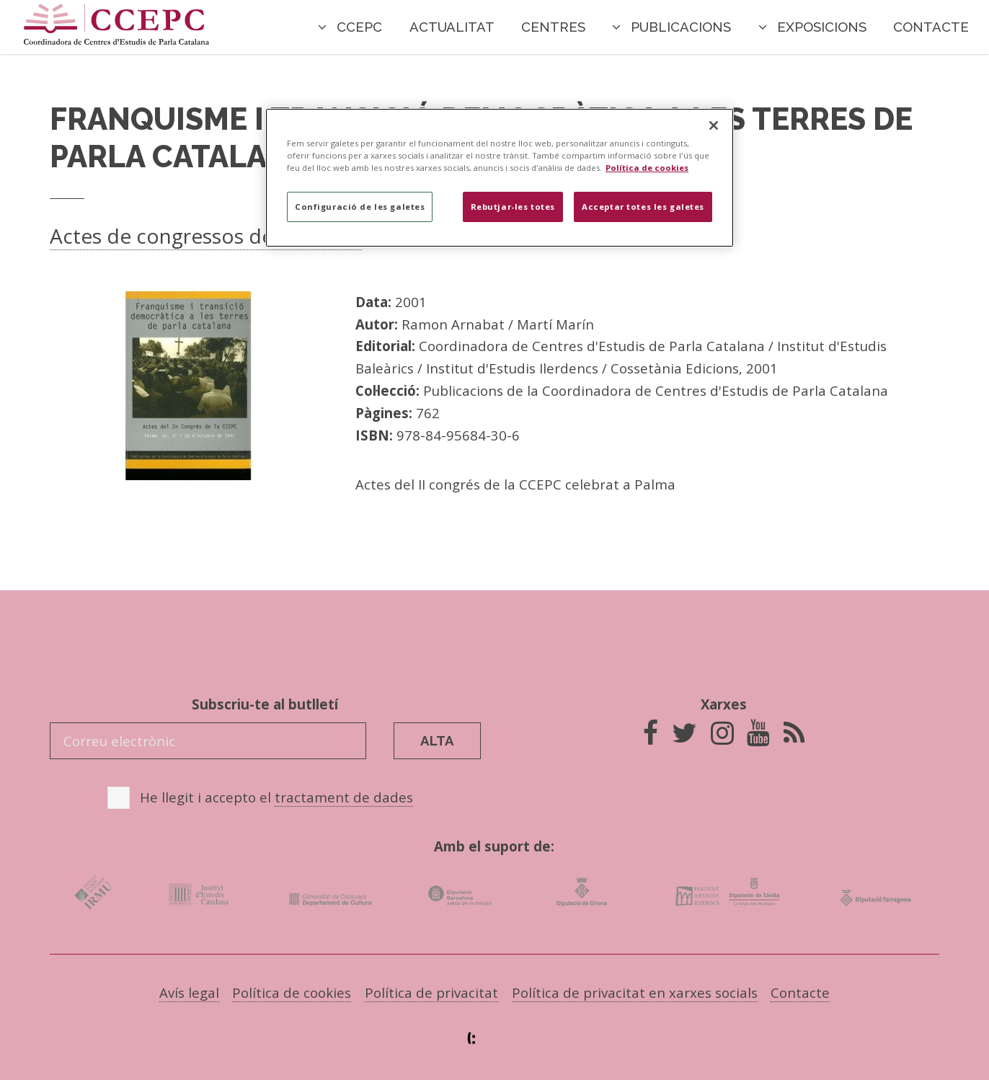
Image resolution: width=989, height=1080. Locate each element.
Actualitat (451, 27)
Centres (553, 27)
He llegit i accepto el (276, 797)
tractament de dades (344, 797)
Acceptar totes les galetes (643, 206)
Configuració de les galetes (360, 206)
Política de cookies (291, 992)
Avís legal (189, 992)
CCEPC (359, 27)
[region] (499, 177)
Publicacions (681, 27)
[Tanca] (713, 125)
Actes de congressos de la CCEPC (206, 235)
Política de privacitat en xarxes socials (635, 992)
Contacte (931, 27)
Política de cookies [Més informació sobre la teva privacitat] (647, 167)
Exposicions (821, 27)
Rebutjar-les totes (513, 206)
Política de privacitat (431, 992)
